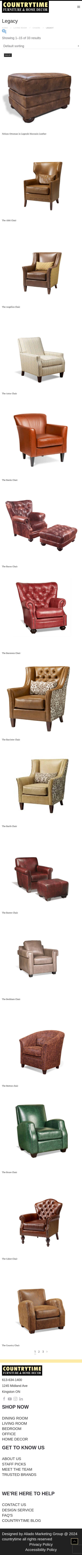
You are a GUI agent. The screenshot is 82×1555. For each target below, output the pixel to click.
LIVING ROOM (14, 1423)
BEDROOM (11, 1429)
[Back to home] (26, 7)
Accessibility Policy (41, 1550)
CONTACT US (14, 1505)
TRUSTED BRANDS (19, 1475)
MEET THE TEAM (17, 1469)
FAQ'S (7, 1515)
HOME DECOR (15, 1439)
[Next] (47, 1352)
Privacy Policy (41, 1544)
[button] (78, 6)
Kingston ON (11, 1391)
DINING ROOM (15, 1418)
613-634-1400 (12, 1380)
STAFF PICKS (14, 1464)
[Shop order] (41, 46)
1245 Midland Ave (14, 1386)
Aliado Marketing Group (43, 1534)
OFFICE (9, 1434)
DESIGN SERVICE (18, 1510)
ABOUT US (11, 1459)
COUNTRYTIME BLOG (21, 1520)
